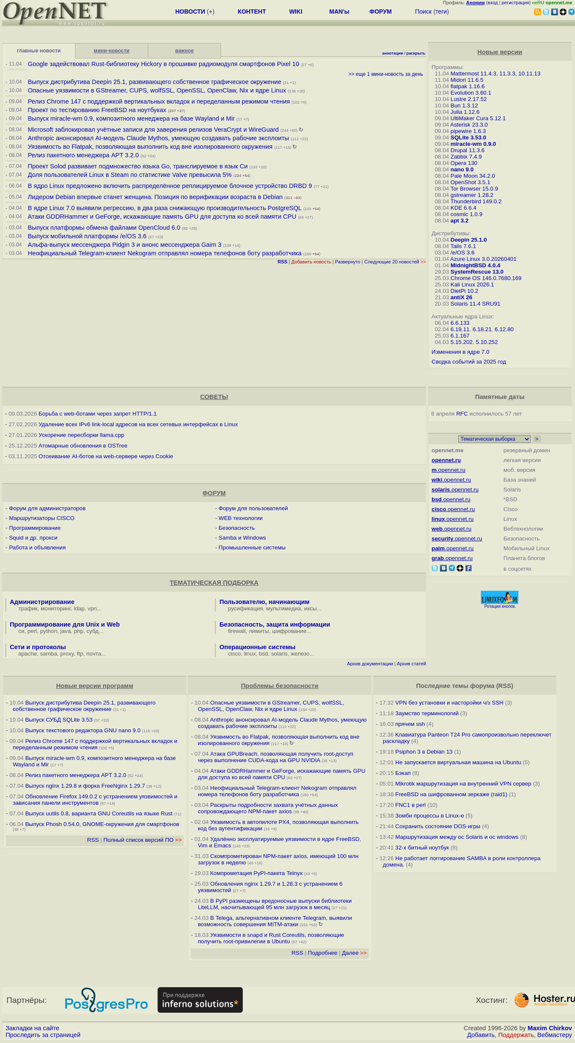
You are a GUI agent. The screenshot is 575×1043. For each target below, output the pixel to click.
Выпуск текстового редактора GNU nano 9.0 (83, 730)
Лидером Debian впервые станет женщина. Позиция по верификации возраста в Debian (155, 197)
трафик (27, 608)
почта (93, 653)
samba (48, 653)
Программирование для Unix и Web (65, 624)
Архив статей (411, 663)
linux (250, 653)
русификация (245, 608)
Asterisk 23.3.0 (469, 124)
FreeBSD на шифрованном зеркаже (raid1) (451, 794)
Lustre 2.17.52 (469, 99)
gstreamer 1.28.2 (472, 195)
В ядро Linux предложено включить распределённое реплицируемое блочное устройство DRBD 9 (170, 185)
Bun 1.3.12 (464, 105)
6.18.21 (482, 329)
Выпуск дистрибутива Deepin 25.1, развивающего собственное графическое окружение (154, 81)
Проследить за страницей (43, 1034)
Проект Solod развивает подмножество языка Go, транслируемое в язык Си (137, 166)
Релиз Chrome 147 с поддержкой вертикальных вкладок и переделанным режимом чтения (159, 101)
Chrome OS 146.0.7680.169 (486, 278)
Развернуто (347, 261)
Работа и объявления (37, 547)
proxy (67, 653)
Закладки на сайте (32, 1028)
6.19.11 (460, 329)
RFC (462, 413)
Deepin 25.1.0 (469, 240)
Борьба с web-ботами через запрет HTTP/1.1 (98, 413)
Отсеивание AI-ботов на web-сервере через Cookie (106, 456)
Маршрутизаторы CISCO (42, 518)
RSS (93, 840)
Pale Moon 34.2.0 (473, 176)
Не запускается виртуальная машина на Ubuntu (458, 762)
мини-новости (111, 51)
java (65, 631)
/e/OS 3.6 (462, 252)
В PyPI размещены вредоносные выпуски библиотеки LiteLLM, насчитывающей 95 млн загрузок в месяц (274, 904)
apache (27, 653)
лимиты (259, 631)
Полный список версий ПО (143, 840)
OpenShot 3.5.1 (470, 182)
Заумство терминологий (427, 713)
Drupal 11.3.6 (468, 150)
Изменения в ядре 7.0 (460, 352)
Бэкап (403, 773)
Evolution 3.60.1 (471, 93)
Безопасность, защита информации (274, 624)
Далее (354, 953)
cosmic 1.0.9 (467, 214)
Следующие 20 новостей (395, 261)
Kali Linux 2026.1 (472, 284)
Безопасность (236, 528)
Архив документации (370, 663)
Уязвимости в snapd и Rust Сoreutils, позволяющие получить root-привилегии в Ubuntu (271, 938)
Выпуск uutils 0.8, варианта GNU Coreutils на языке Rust (99, 813)
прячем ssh (410, 724)
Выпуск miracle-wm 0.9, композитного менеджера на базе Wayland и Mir (131, 118)
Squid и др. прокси (33, 538)
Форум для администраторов (47, 508)
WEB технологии (240, 518)
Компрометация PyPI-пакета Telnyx (256, 873)
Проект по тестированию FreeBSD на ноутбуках (97, 110)
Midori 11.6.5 (467, 80)
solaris (279, 653)
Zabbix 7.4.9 (466, 156)
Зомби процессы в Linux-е (429, 815)
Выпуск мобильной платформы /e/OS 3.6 (87, 236)
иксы (310, 608)
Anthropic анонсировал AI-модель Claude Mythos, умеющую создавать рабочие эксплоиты (158, 138)
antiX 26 (461, 297)
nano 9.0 (462, 169)
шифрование (289, 631)
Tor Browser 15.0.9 (474, 188)
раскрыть (416, 53)
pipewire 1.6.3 (468, 131)
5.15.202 (462, 342)
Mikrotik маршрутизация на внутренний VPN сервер (463, 783)
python (48, 631)
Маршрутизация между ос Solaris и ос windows (457, 837)
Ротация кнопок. (500, 606)
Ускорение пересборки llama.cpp (81, 435)
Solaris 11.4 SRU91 (475, 303)
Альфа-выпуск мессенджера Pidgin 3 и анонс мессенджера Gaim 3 (124, 244)
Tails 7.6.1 (463, 246)
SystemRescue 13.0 (477, 272)
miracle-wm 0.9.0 (473, 144)
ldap (79, 608)
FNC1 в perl (410, 805)
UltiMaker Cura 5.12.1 (478, 118)
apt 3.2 (460, 220)
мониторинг (56, 608)
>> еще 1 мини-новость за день (385, 74)
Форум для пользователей (253, 508)
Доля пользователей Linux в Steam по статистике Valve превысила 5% (130, 174)
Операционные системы (257, 647)
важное (184, 51)
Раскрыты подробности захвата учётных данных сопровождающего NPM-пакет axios (268, 808)
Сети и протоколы (38, 647)
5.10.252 (487, 342)
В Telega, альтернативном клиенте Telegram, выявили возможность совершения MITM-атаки (275, 921)
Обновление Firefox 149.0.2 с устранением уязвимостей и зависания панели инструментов (95, 799)
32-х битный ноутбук (422, 847)
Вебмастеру (555, 1034)
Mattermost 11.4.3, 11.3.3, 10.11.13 (495, 73)
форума (482, 685)
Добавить (481, 1034)
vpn (92, 608)
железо (300, 653)
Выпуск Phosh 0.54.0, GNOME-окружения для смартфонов (102, 824)
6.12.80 (504, 329)
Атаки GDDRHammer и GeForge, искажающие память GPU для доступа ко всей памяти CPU (162, 216)
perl (32, 631)
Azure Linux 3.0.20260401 (483, 259)
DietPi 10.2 (464, 291)
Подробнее (322, 953)
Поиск (423, 11)
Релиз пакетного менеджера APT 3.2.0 (84, 155)
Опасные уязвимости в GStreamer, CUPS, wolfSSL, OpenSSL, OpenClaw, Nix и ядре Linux (157, 90)
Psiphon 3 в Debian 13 (424, 751)
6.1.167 (460, 335)
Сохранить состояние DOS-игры (437, 826)
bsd (263, 653)
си (21, 631)
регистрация (515, 2)
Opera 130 (464, 163)
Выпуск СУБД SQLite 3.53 (58, 720)
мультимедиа (283, 608)
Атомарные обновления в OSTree (83, 445)
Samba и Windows (242, 538)
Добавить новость (311, 261)
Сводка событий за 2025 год (468, 361)
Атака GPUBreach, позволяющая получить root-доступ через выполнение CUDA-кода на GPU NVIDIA (275, 757)
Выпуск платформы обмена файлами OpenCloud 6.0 (105, 227)
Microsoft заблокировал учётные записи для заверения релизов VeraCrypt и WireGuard (153, 129)
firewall (236, 631)
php (78, 631)
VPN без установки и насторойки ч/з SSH (449, 702)
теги (441, 11)
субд (92, 631)
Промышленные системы (251, 547)
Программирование (34, 528)
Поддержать (516, 1034)
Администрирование (42, 601)
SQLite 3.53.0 (468, 137)
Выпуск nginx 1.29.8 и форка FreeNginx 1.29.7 (85, 786)
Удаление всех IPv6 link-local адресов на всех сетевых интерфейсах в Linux (138, 424)
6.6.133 (460, 323)
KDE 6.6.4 (464, 208)
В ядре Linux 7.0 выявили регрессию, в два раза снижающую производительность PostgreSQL (165, 208)
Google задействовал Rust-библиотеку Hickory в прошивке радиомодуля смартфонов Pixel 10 (163, 64)
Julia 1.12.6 (465, 112)
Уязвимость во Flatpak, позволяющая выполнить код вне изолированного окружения (150, 146)
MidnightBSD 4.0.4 (475, 265)
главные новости (39, 51)
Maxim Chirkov (550, 1028)
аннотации (392, 53)
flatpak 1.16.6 (468, 86)
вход (493, 2)
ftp (80, 653)
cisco (234, 653)
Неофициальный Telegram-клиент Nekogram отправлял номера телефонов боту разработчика (165, 253)
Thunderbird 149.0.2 (476, 201)
